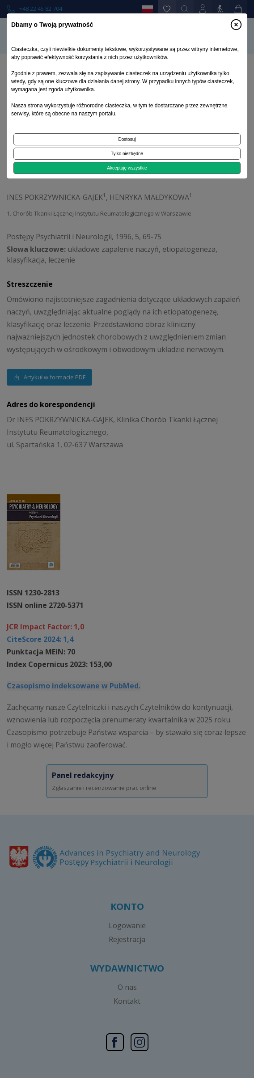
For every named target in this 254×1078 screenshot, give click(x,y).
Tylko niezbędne (127, 153)
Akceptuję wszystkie (127, 168)
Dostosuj (127, 139)
